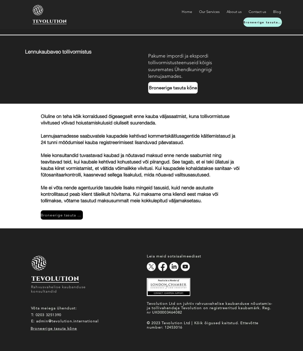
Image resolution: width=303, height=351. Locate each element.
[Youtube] (185, 266)
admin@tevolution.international (67, 321)
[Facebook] (162, 266)
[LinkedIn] (173, 266)
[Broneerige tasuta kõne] (262, 22)
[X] (151, 266)
